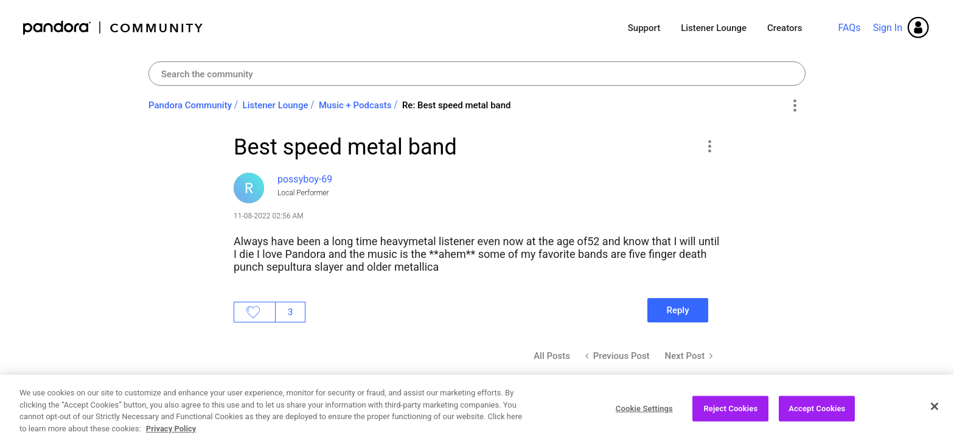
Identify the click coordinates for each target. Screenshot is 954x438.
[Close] (934, 418)
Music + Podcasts (355, 105)
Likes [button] (254, 312)
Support (644, 28)
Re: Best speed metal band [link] (456, 105)
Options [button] (794, 105)
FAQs (849, 27)
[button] (709, 146)
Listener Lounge (714, 28)
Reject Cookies (730, 419)
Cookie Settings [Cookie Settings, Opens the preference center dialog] (644, 419)
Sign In (887, 27)
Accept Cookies (817, 419)
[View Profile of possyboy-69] (304, 179)
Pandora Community (113, 27)
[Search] (477, 73)
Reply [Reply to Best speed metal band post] (677, 310)
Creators (784, 28)
